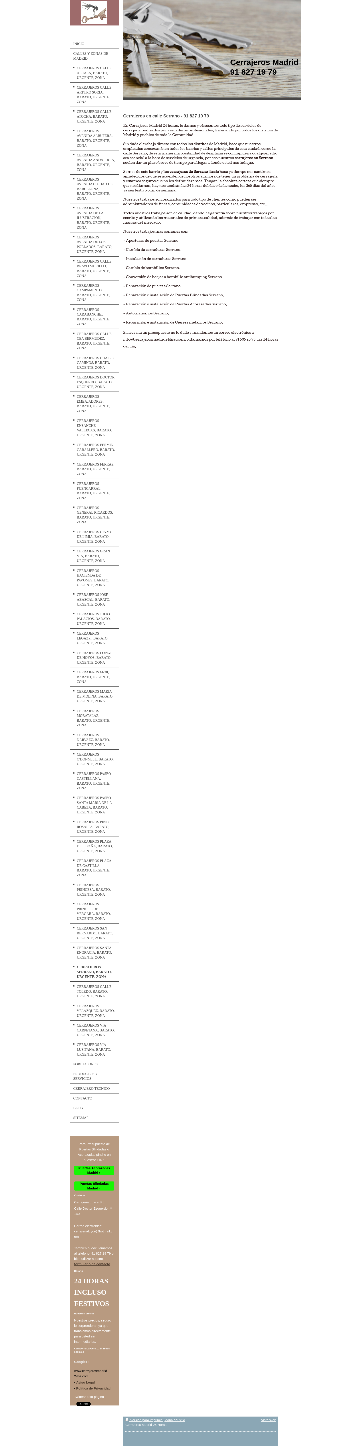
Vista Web (268, 1420)
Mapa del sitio (174, 1420)
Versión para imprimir (144, 1420)
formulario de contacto (92, 1264)
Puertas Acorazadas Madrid (94, 1170)
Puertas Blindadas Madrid (94, 1186)
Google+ (80, 1362)
